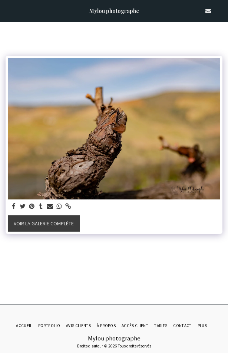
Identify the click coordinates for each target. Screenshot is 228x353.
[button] (8, 10)
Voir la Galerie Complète (44, 223)
